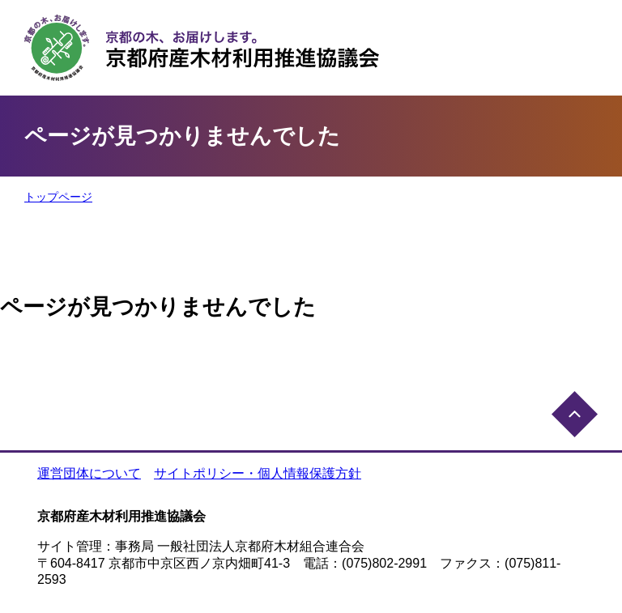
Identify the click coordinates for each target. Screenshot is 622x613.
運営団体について (89, 473)
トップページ (58, 196)
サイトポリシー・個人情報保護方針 (257, 473)
